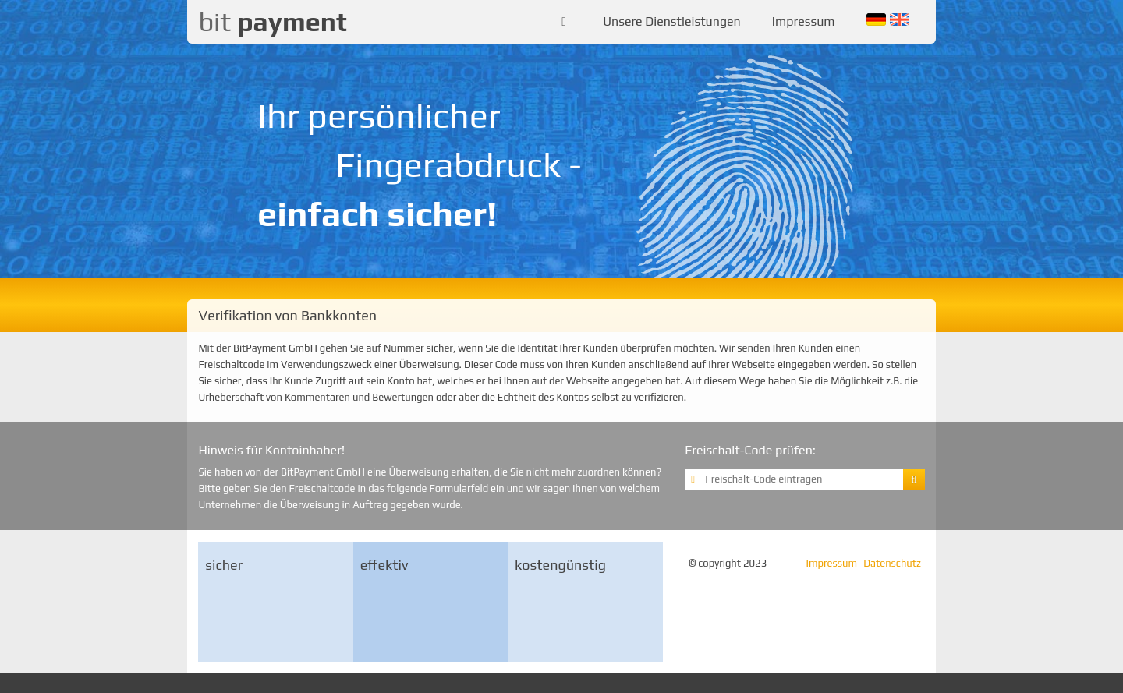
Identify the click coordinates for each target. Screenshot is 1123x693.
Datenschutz (892, 563)
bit (272, 21)
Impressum (803, 21)
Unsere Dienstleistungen (672, 21)
